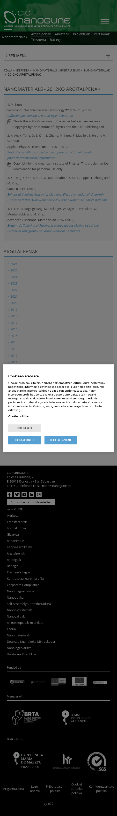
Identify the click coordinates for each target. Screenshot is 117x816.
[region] (58, 408)
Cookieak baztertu (61, 440)
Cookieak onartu (24, 440)
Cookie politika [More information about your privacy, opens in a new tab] (18, 416)
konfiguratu (24, 428)
